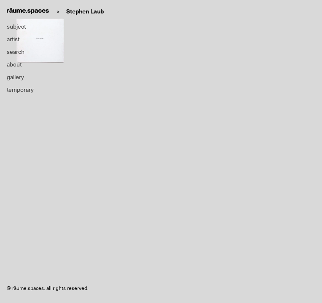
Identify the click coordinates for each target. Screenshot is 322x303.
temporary (20, 89)
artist (13, 39)
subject (16, 26)
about (14, 64)
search (15, 52)
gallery (15, 77)
